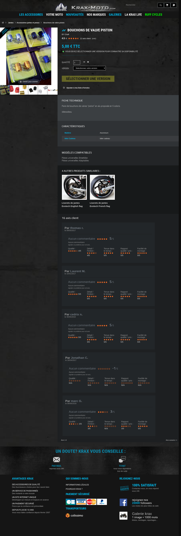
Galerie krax (142, 514)
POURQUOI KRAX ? (74, 489)
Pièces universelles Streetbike (75, 158)
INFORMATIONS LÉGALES (77, 485)
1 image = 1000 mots (145, 517)
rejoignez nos (140, 500)
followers (142, 503)
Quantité (66, 62)
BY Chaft (65, 34)
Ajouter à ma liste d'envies (78, 88)
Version (66, 68)
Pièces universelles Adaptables (75, 160)
